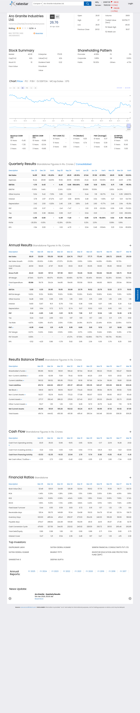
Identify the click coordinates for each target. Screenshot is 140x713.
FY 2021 (78, 571)
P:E (26, 81)
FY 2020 (89, 571)
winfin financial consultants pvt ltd (110, 547)
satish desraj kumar (60, 547)
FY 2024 (43, 571)
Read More (39, 599)
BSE (57, 17)
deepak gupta (57, 559)
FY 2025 (31, 571)
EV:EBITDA (42, 81)
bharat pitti (56, 552)
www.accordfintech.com (28, 607)
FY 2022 (66, 571)
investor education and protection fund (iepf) (110, 553)
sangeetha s (15, 559)
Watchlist (39, 33)
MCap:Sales (56, 81)
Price (20, 81)
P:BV (32, 81)
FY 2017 (123, 571)
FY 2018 (112, 571)
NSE (52, 17)
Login (130, 3)
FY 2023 (55, 571)
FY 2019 (101, 571)
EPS (67, 81)
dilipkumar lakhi (17, 547)
